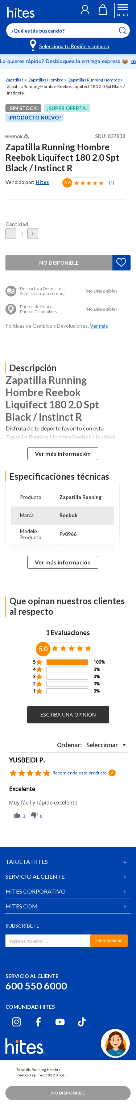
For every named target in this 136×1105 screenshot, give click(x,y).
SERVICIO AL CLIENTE (35, 876)
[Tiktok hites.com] (81, 1021)
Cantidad (16, 224)
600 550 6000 (36, 986)
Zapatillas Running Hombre (94, 80)
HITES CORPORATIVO (35, 891)
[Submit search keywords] (127, 30)
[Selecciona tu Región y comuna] (70, 45)
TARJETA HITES (26, 861)
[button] (85, 10)
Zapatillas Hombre (46, 80)
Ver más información (63, 453)
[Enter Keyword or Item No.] (68, 30)
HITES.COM (21, 906)
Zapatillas (14, 80)
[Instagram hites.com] (16, 1021)
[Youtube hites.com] (60, 1021)
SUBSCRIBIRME (108, 940)
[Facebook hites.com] (38, 1021)
